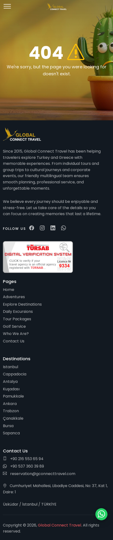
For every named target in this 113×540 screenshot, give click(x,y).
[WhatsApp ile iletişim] (101, 514)
